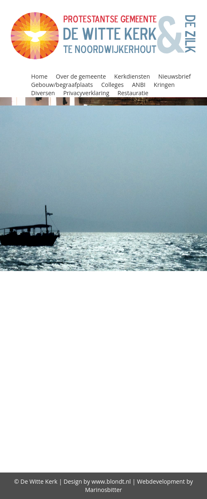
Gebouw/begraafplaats (62, 85)
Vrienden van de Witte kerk (68, 425)
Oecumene (45, 382)
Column (171, 297)
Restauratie (132, 93)
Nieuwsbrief (174, 76)
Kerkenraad (180, 350)
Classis (50, 297)
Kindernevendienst (165, 361)
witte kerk (187, 425)
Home (39, 76)
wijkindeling (143, 425)
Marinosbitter (103, 490)
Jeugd (55, 340)
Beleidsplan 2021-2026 (121, 287)
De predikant (145, 447)
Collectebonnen (94, 297)
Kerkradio (40, 361)
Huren (189, 329)
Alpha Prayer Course (128, 276)
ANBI (138, 85)
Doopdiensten (68, 319)
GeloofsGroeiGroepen (62, 329)
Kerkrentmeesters (95, 361)
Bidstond (180, 287)
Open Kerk (86, 382)
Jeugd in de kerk (97, 340)
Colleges (112, 85)
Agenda (51, 276)
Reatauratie (167, 404)
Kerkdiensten (132, 76)
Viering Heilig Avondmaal (139, 414)
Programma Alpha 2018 (111, 393)
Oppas (120, 382)
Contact (99, 308)
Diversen (43, 93)
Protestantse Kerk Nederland (88, 404)
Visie (196, 414)
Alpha (77, 276)
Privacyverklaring (86, 93)
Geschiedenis (128, 329)
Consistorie (62, 308)
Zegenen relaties (95, 436)
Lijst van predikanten (103, 372)
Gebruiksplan (145, 459)
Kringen (164, 85)
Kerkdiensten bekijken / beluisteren (89, 350)
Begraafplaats (53, 287)
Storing (77, 414)
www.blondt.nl (111, 481)
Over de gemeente (81, 76)
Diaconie (131, 308)
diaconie (143, 436)
